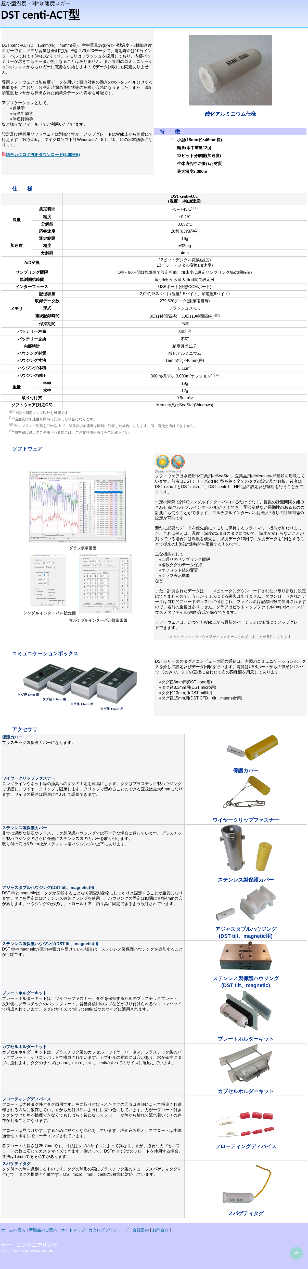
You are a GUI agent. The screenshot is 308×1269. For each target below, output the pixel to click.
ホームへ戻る (13, 1230)
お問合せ (160, 1230)
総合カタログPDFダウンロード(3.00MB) (43, 154)
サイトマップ (73, 1230)
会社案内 (141, 1230)
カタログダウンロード (108, 1230)
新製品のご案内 (43, 1230)
